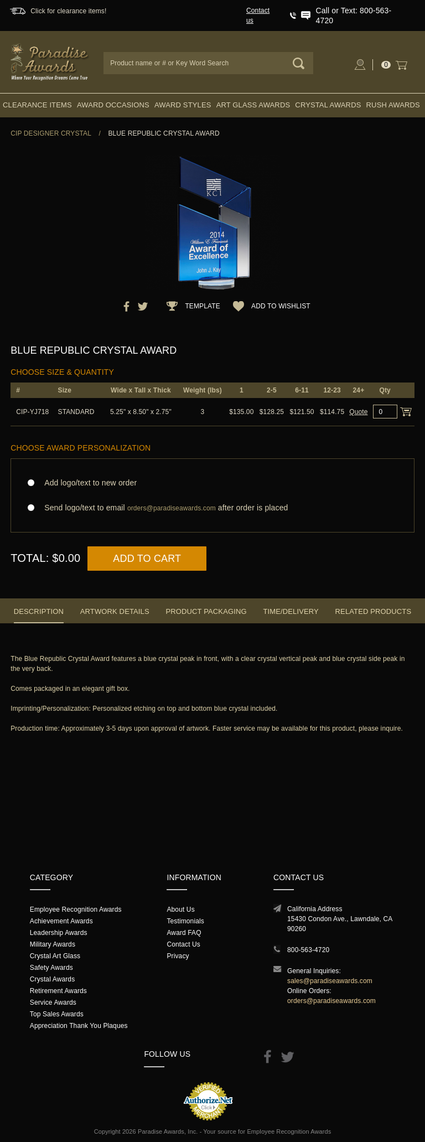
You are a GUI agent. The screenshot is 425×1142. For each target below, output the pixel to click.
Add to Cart (147, 558)
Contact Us (183, 944)
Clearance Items (37, 105)
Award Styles (182, 105)
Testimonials (185, 921)
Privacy (178, 956)
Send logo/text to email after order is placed (212, 507)
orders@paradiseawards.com (331, 1001)
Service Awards (53, 1002)
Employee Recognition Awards (76, 909)
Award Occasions (113, 105)
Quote (358, 412)
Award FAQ (184, 933)
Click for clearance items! (68, 11)
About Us (180, 909)
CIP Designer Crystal (51, 133)
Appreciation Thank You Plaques (79, 1026)
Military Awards (52, 944)
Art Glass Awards (253, 105)
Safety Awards (51, 968)
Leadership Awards (58, 933)
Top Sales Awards (57, 1014)
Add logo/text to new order (87, 483)
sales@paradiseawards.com (329, 981)
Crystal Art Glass (55, 956)
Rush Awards (393, 105)
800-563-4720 (308, 950)
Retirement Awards (58, 991)
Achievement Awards (61, 921)
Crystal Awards (328, 105)
